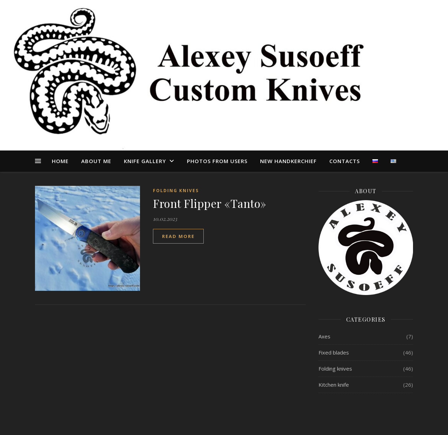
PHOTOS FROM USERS (217, 160)
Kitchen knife (333, 384)
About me (96, 160)
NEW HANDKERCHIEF (288, 160)
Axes (324, 336)
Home (60, 160)
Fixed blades (333, 352)
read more (178, 236)
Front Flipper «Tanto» (209, 203)
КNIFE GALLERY (145, 160)
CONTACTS (344, 160)
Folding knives (176, 191)
